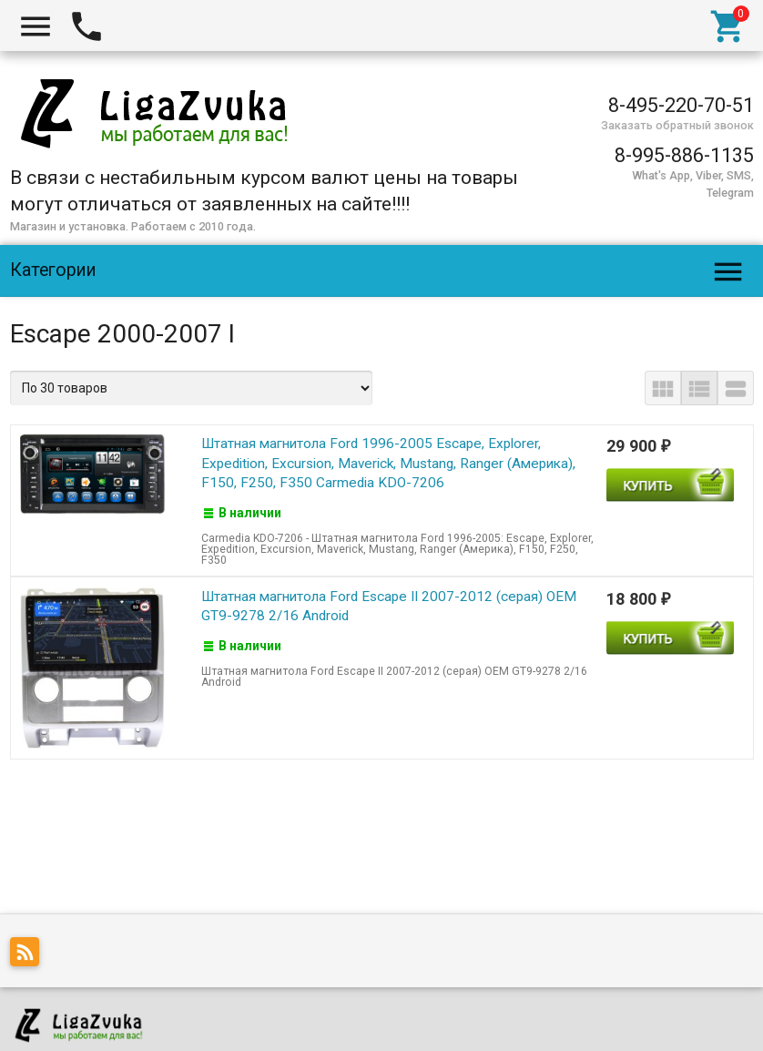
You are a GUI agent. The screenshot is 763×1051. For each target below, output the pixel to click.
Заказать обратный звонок (677, 125)
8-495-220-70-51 (681, 105)
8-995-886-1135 (684, 155)
